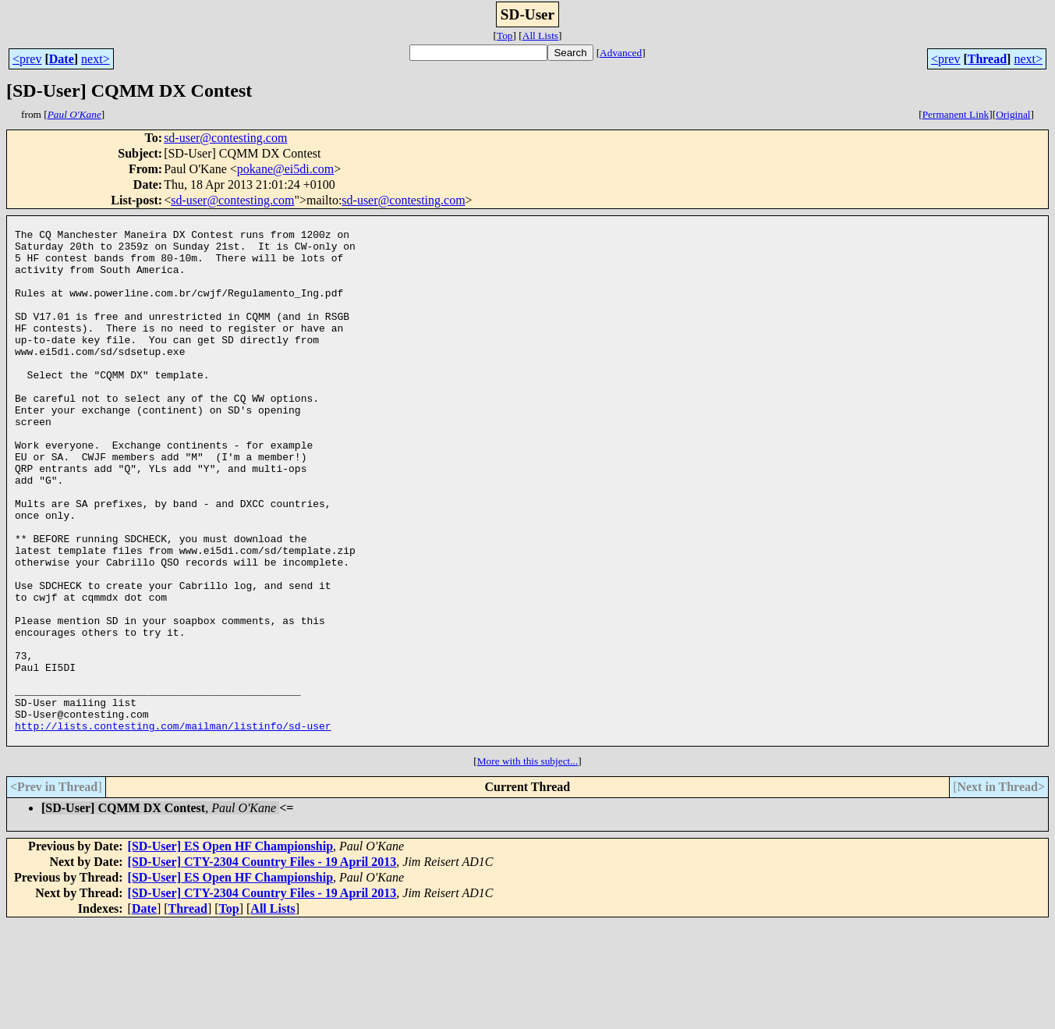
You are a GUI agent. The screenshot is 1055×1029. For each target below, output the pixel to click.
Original (1013, 114)
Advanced (621, 53)
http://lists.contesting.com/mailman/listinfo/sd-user (173, 828)
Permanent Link (956, 114)
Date (61, 59)
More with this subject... (528, 866)
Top (505, 35)
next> (95, 59)
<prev (26, 59)
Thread (987, 59)
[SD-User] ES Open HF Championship (230, 951)
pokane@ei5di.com (285, 169)
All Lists (540, 35)
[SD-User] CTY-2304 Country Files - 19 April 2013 (262, 967)
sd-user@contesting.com (225, 137)
